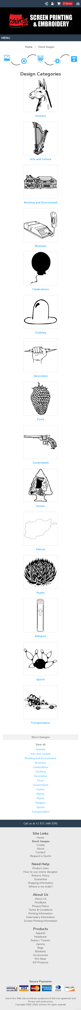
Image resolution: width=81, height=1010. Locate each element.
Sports (40, 679)
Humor (40, 506)
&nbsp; (40, 95)
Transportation (40, 723)
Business (40, 246)
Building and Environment (40, 202)
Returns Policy (40, 875)
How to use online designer (41, 872)
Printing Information (40, 913)
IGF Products (40, 962)
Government (41, 463)
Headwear (40, 937)
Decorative (41, 376)
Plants (41, 593)
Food (40, 419)
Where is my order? (41, 886)
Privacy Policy (40, 906)
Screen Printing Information (40, 921)
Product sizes (40, 868)
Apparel (40, 933)
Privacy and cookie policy (40, 1001)
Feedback (40, 902)
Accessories (40, 955)
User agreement (63, 998)
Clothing (40, 332)
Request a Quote (40, 856)
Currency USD (77, 3)
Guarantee (40, 879)
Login (46, 3)
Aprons (40, 944)
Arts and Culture (40, 159)
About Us (40, 899)
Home (28, 47)
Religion (40, 636)
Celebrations (40, 289)
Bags (40, 948)
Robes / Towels (40, 940)
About (40, 849)
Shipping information (40, 883)
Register (52, 3)
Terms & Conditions (41, 910)
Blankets (40, 951)
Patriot (40, 549)
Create (41, 845)
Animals (40, 116)
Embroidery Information (40, 917)
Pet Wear (40, 959)
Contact (40, 852)
